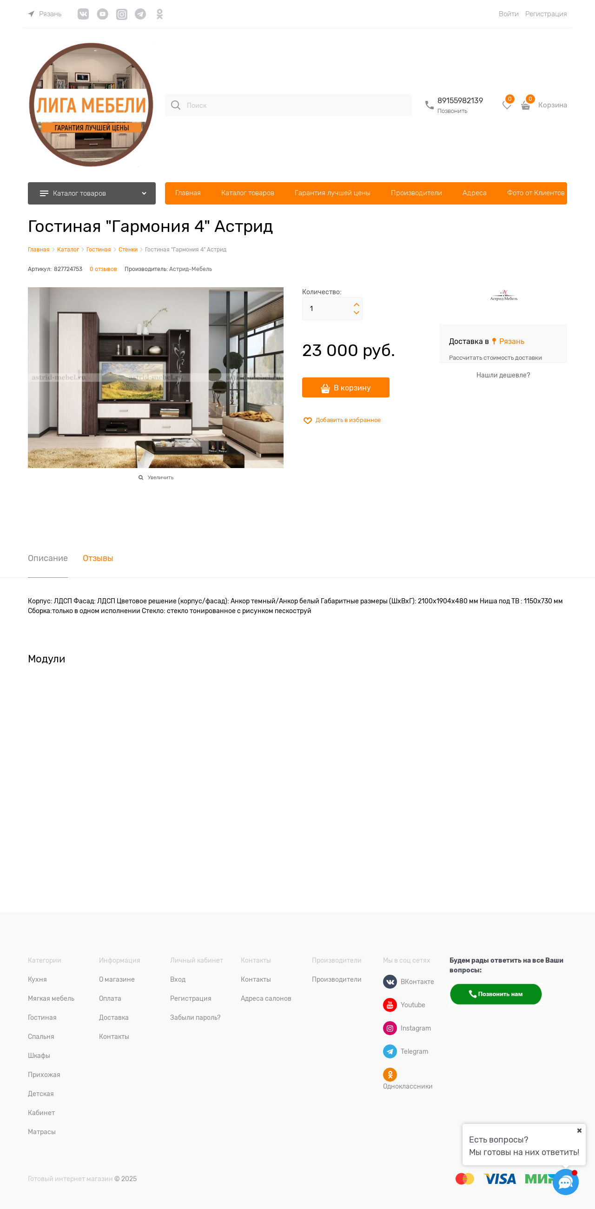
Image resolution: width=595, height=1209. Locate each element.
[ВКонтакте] (390, 982)
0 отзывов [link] (103, 269)
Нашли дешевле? (503, 375)
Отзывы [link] (98, 558)
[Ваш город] (579, 1130)
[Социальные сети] (566, 1182)
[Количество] (332, 308)
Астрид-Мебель (190, 269)
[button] (356, 305)
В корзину (352, 388)
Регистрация (546, 14)
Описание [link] (48, 558)
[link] (44, 14)
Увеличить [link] (160, 477)
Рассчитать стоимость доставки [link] (495, 357)
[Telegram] (390, 1051)
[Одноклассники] (390, 1075)
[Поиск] (175, 105)
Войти (509, 14)
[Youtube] (390, 1005)
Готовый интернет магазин (70, 1179)
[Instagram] (390, 1028)
